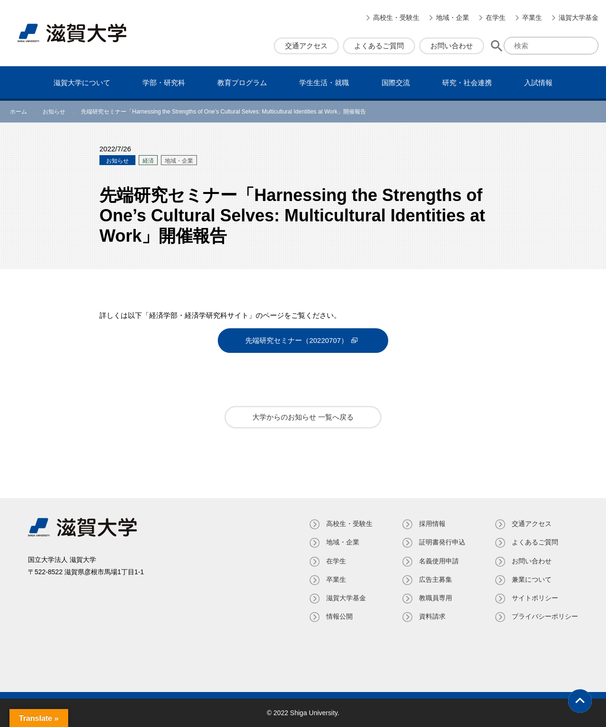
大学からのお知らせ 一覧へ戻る (303, 417)
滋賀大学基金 (578, 17)
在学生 (496, 17)
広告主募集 (435, 579)
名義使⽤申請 (439, 560)
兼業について (532, 579)
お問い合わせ (451, 46)
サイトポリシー (535, 598)
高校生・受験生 (396, 17)
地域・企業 (452, 17)
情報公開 (339, 616)
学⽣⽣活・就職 (324, 83)
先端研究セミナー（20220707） (296, 340)
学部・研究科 (164, 83)
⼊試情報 (538, 83)
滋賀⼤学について (81, 83)
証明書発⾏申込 (442, 542)
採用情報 (432, 523)
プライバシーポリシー (545, 616)
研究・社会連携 (467, 83)
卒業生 (532, 17)
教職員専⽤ (435, 598)
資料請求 (432, 616)
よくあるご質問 (379, 46)
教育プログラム (242, 83)
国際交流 (396, 83)
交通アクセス (306, 46)
